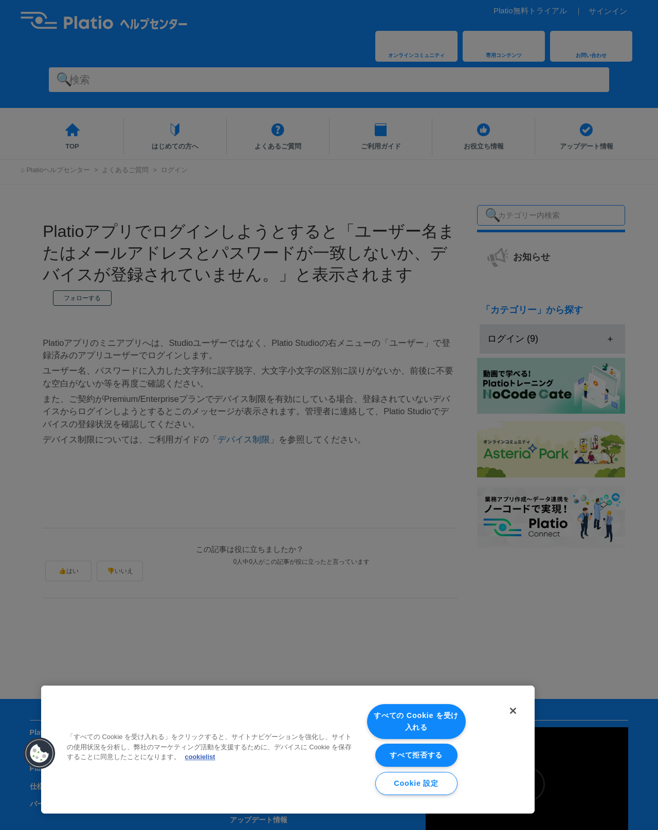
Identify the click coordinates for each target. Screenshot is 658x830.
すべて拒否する (416, 755)
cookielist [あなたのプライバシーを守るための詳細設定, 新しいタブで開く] (200, 757)
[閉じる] (513, 710)
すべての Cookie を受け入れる (416, 721)
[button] (39, 753)
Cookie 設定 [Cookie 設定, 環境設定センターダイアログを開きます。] (416, 783)
